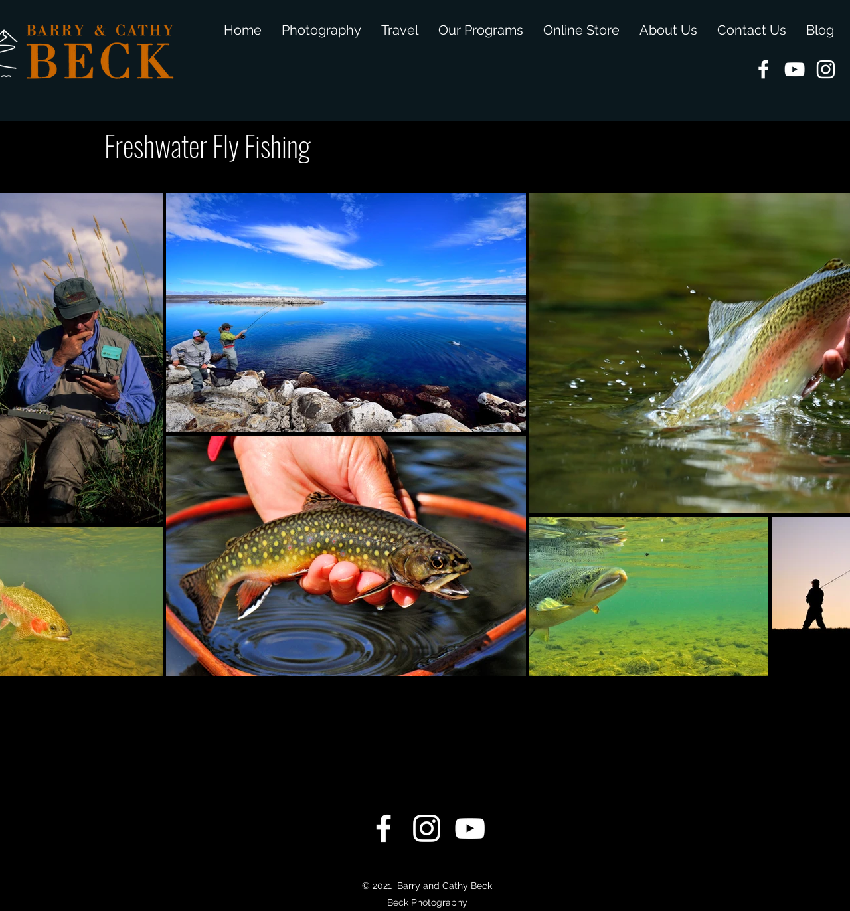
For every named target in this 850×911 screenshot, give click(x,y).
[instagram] (825, 69)
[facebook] (763, 69)
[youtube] (794, 69)
